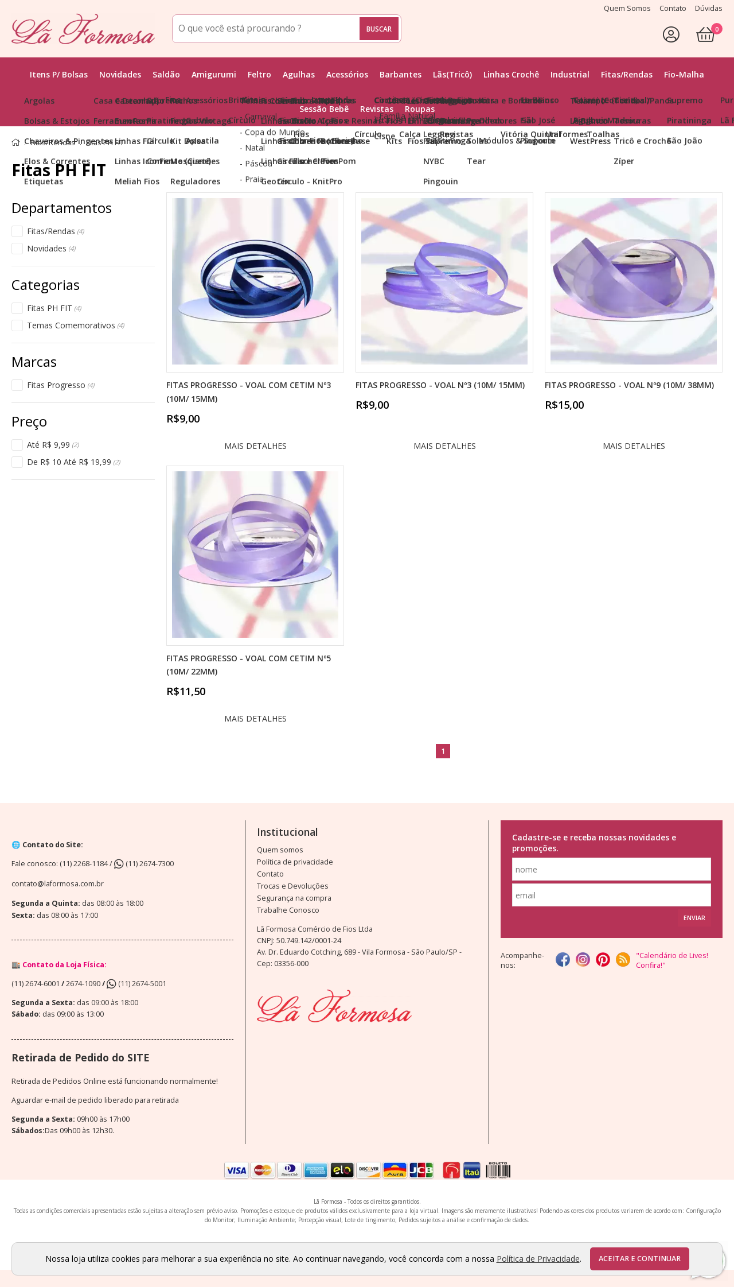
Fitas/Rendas (55, 231)
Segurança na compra (294, 898)
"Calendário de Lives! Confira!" (672, 960)
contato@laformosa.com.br (57, 884)
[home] (83, 28)
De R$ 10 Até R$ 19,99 (73, 462)
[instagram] (583, 960)
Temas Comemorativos (75, 325)
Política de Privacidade (538, 1258)
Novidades (51, 248)
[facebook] (563, 960)
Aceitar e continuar (640, 1258)
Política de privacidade (295, 862)
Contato (270, 874)
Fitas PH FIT (54, 308)
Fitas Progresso (60, 385)
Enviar (694, 918)
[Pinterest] (603, 960)
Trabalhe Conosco (288, 910)
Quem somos (280, 850)
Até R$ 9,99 (53, 445)
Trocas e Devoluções (293, 886)
